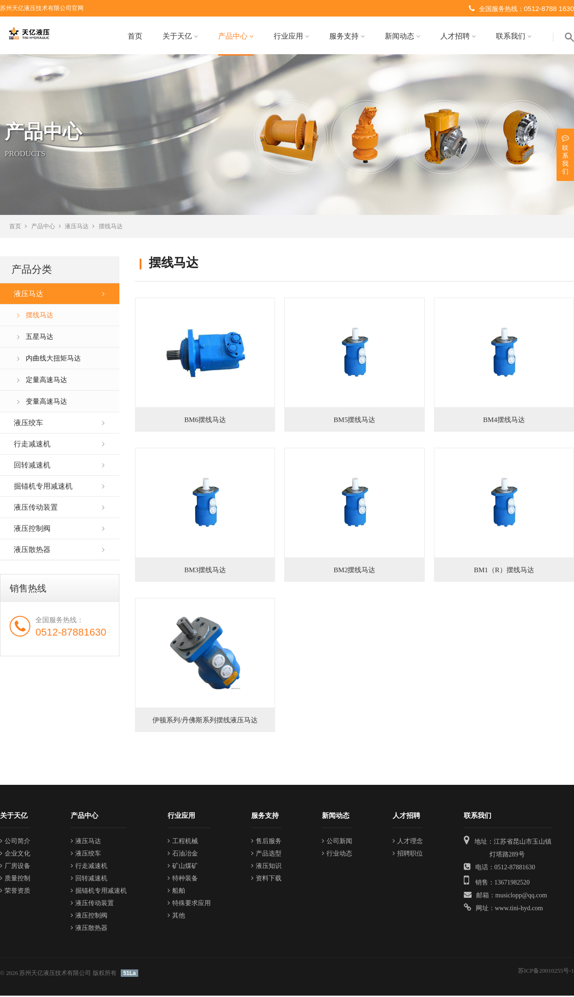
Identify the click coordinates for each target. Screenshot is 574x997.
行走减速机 (32, 445)
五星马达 (39, 338)
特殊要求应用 (189, 904)
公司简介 (15, 842)
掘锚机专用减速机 (43, 487)
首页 (135, 36)
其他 (176, 916)
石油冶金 (183, 854)
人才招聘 (458, 36)
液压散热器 (32, 551)
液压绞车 (28, 424)
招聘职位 (408, 854)
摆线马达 (111, 227)
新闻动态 (402, 36)
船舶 (176, 891)
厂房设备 (15, 866)
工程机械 (183, 842)
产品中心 (235, 36)
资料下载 (266, 879)
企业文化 (15, 854)
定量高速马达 (46, 381)
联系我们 (513, 36)
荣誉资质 (15, 891)
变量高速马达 (46, 402)
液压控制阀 (32, 530)
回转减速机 (32, 466)
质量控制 (15, 879)
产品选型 (266, 854)
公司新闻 (337, 842)
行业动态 (337, 854)
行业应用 (291, 36)
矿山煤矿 (183, 866)
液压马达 (77, 227)
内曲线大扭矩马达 (53, 359)
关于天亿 (180, 36)
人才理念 (408, 842)
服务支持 (347, 36)
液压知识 (266, 866)
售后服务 (266, 842)
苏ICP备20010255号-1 (546, 971)
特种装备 (183, 879)
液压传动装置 (36, 509)
